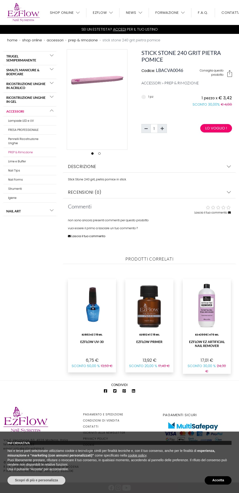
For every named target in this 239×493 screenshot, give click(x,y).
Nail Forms (15, 180)
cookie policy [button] (137, 455)
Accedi (119, 29)
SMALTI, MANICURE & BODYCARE (22, 72)
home (12, 40)
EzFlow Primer (149, 342)
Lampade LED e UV (21, 121)
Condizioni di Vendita (101, 420)
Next (130, 98)
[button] (51, 55)
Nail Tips (14, 170)
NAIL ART (13, 211)
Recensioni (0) (149, 192)
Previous (63, 98)
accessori (55, 40)
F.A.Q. (203, 12)
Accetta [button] (218, 480)
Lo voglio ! (216, 128)
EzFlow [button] (100, 12)
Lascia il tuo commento (212, 212)
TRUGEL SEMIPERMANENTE (21, 58)
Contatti (90, 427)
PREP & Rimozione (20, 152)
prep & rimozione (83, 40)
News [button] (131, 12)
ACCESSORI (15, 111)
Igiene (12, 198)
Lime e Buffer (17, 161)
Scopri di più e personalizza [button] (36, 480)
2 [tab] (100, 154)
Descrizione (149, 166)
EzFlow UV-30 (92, 342)
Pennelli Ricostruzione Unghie (23, 141)
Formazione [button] (167, 12)
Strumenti (15, 189)
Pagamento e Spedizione (103, 414)
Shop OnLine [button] (62, 12)
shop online (32, 40)
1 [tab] (93, 154)
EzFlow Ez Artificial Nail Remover (207, 344)
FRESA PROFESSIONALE (23, 130)
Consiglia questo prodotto (216, 72)
